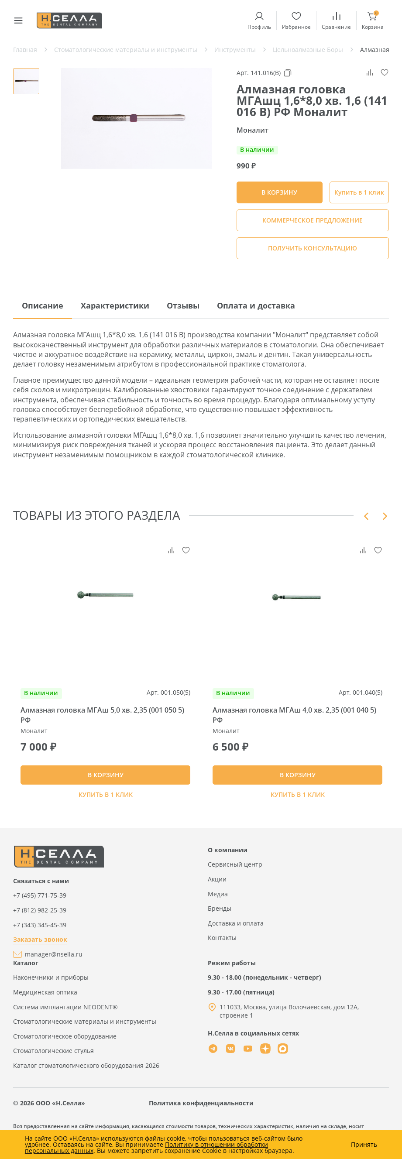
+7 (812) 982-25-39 (39, 914)
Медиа (218, 897)
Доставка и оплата (236, 926)
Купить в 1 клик (359, 192)
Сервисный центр (235, 868)
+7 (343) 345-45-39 (39, 928)
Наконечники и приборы (51, 981)
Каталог (25, 966)
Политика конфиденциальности (201, 1106)
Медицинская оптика (45, 996)
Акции (217, 883)
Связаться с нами (41, 885)
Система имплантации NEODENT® (65, 1010)
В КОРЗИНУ (106, 777)
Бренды (219, 912)
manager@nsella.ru (53, 958)
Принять (364, 1145)
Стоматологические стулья (53, 1054)
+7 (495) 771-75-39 (39, 899)
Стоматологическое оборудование (65, 1040)
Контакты (222, 941)
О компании (227, 854)
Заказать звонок (40, 943)
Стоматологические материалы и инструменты (84, 1025)
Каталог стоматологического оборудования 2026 (86, 1069)
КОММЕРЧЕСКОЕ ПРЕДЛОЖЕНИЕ (312, 220)
